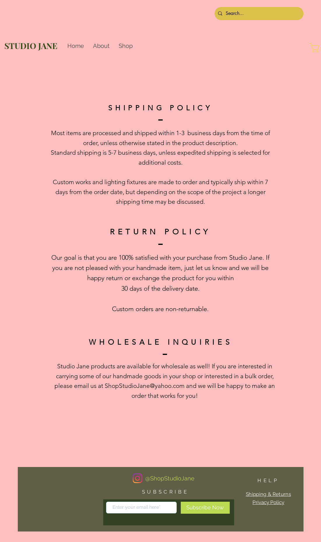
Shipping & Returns (268, 494)
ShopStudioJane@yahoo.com (145, 385)
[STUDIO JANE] (32, 45)
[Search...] (258, 13)
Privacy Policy (268, 502)
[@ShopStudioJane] (170, 478)
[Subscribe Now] (205, 508)
